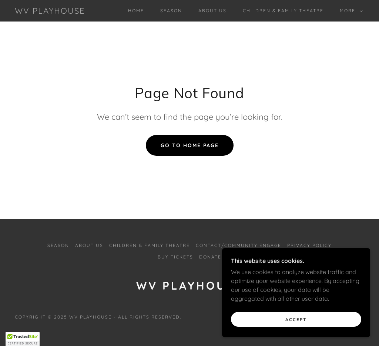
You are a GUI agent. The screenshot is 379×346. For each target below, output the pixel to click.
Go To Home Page (190, 145)
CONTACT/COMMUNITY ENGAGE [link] (238, 245)
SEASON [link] (171, 10)
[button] (349, 10)
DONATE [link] (210, 257)
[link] (50, 11)
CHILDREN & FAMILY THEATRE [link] (283, 10)
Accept (296, 319)
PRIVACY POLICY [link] (309, 245)
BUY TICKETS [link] (175, 257)
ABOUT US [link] (212, 10)
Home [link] (136, 10)
